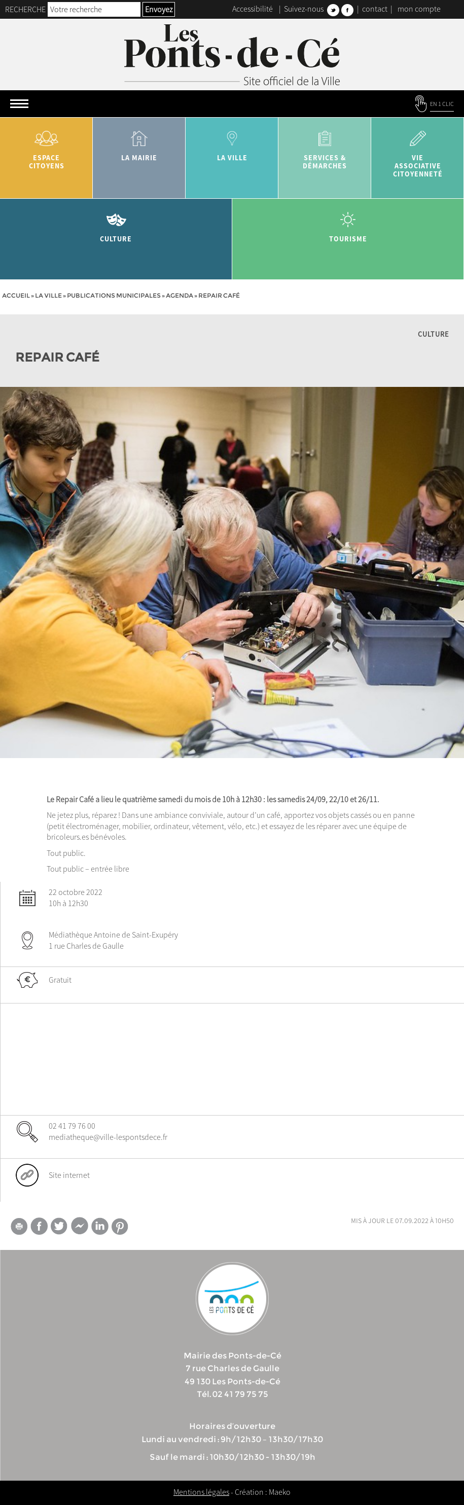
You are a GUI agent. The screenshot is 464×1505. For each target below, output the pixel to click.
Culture (116, 223)
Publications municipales (114, 295)
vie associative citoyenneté (417, 150)
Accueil (16, 295)
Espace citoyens (46, 146)
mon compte (419, 9)
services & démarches (324, 146)
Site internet (69, 1175)
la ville (232, 142)
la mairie (139, 142)
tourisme (348, 223)
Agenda (179, 295)
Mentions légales (201, 1492)
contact (374, 9)
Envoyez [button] (158, 9)
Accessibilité (252, 9)
